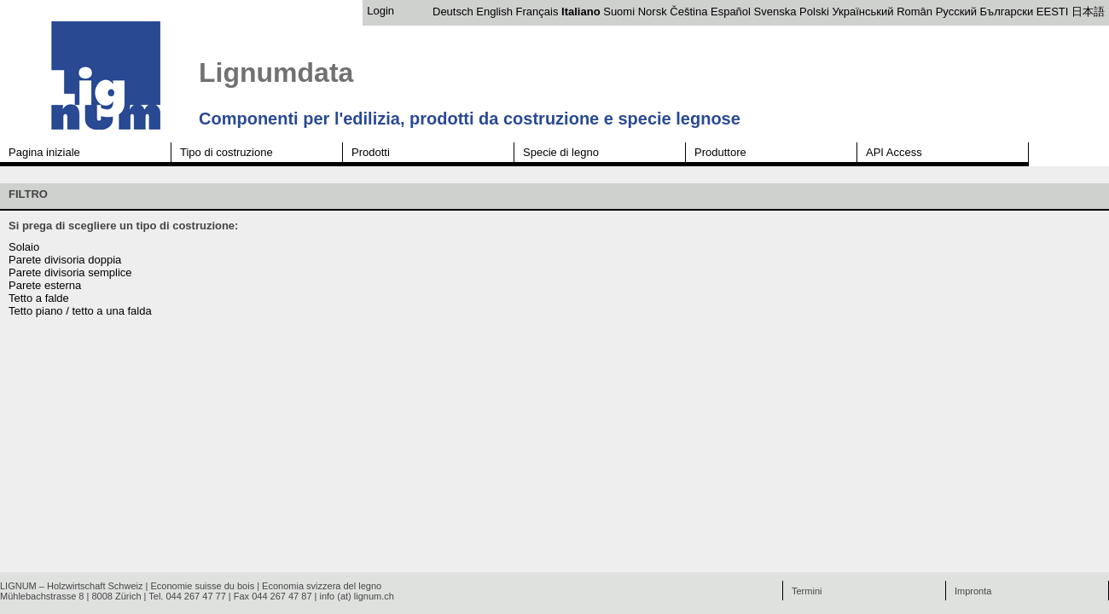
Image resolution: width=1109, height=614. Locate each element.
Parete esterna (45, 285)
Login (380, 10)
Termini (807, 591)
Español (731, 11)
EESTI (1052, 11)
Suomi (619, 11)
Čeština (688, 11)
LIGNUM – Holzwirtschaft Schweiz (71, 586)
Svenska (775, 11)
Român (914, 11)
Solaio (24, 246)
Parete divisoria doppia (65, 259)
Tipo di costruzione (226, 152)
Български (1007, 11)
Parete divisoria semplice (70, 272)
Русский (956, 11)
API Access (894, 152)
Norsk (652, 11)
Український (862, 11)
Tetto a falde (39, 298)
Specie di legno (561, 152)
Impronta (973, 591)
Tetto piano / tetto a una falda (80, 310)
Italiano (581, 11)
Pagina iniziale (44, 152)
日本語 (1088, 11)
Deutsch (453, 11)
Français (537, 11)
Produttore (720, 152)
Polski (814, 11)
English (494, 11)
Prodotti (370, 152)
